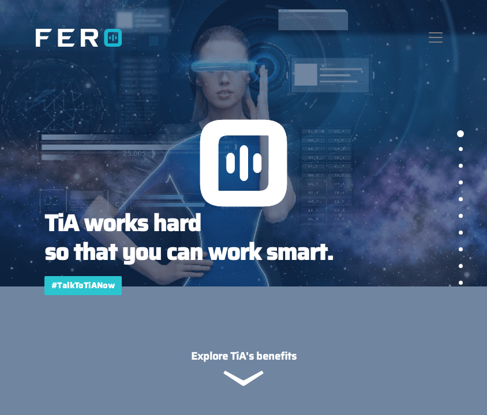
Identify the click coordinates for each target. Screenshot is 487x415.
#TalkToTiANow (83, 285)
